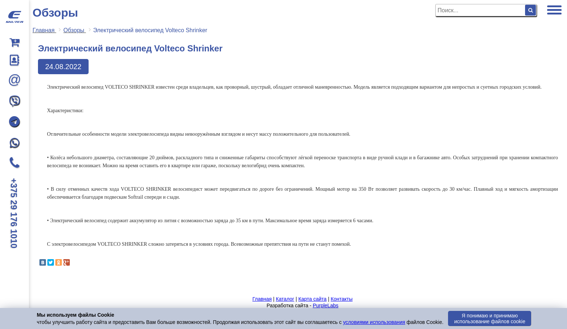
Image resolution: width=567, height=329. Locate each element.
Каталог (285, 299)
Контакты (341, 299)
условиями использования (374, 322)
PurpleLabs (325, 305)
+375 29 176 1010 (14, 213)
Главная (262, 299)
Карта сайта (312, 299)
